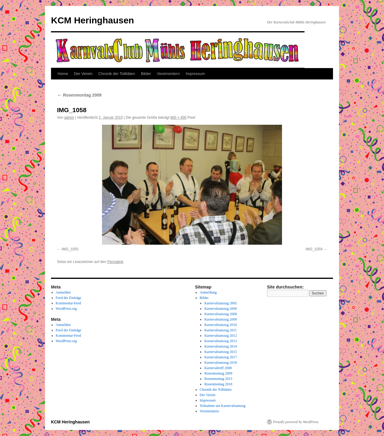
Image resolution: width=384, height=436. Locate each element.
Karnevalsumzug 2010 (220, 325)
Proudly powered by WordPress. (296, 422)
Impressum (195, 73)
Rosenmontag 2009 (79, 95)
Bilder (146, 73)
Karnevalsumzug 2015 (220, 352)
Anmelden (63, 292)
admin (69, 117)
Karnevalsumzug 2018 (220, 362)
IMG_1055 (70, 249)
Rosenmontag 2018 (218, 384)
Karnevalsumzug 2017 (220, 357)
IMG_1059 (314, 249)
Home (63, 73)
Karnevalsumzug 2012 (220, 335)
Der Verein (83, 73)
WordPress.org (66, 308)
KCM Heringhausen (92, 20)
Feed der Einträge (68, 298)
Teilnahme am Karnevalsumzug (222, 406)
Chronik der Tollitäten (116, 73)
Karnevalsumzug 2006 (220, 308)
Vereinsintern (168, 73)
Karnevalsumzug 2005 (220, 303)
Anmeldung (208, 292)
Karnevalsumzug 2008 (220, 314)
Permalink (115, 262)
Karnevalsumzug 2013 (220, 341)
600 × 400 (178, 117)
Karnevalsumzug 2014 (220, 346)
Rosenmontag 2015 (218, 379)
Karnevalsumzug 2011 (220, 330)
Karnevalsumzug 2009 (220, 319)
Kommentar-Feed (68, 303)
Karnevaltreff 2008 (218, 368)
